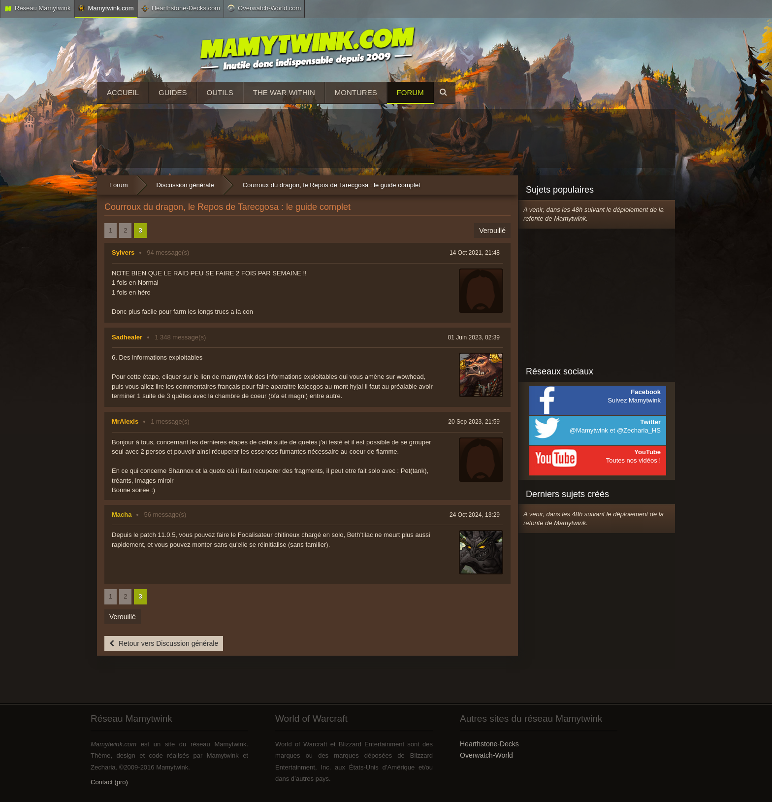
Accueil (123, 92)
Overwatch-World (486, 755)
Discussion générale (185, 185)
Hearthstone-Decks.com (180, 8)
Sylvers (123, 252)
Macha (121, 514)
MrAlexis (125, 421)
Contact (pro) (109, 782)
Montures (356, 92)
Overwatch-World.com (264, 8)
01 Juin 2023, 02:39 (474, 337)
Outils (220, 92)
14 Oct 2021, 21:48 (475, 252)
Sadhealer (127, 337)
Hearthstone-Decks (489, 744)
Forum (410, 92)
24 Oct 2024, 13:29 (475, 514)
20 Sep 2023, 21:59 (474, 421)
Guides (173, 92)
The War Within (284, 92)
